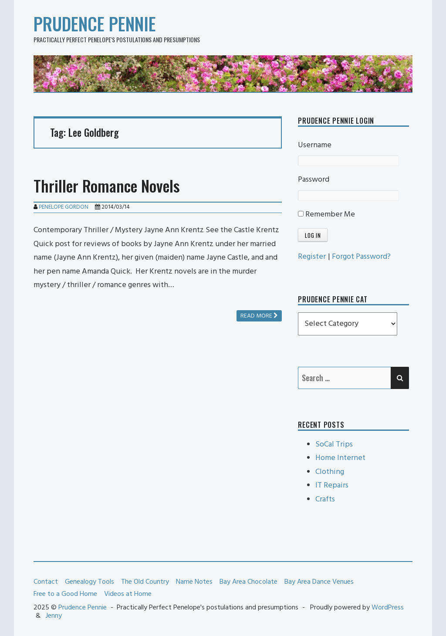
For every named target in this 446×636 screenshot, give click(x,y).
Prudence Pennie (95, 23)
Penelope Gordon (63, 207)
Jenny (54, 616)
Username (314, 145)
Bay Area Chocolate (248, 582)
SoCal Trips (334, 444)
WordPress (388, 607)
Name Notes (194, 582)
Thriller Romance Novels (107, 185)
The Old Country (145, 582)
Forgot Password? (361, 256)
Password (313, 179)
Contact (46, 582)
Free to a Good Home (65, 594)
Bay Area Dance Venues (319, 582)
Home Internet (340, 458)
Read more (259, 316)
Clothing (329, 472)
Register (312, 256)
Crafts (325, 499)
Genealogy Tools (89, 582)
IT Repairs (331, 485)
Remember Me (326, 214)
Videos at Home (128, 594)
